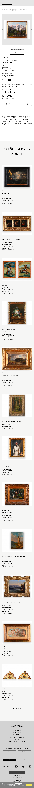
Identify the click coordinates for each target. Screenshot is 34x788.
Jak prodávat (17, 732)
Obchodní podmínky (17, 738)
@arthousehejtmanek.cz (17, 777)
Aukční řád (17, 734)
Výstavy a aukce (12, 9)
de (31, 3)
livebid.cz (14, 86)
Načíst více (17, 708)
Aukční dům (17, 725)
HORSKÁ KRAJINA (13, 10)
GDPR (17, 740)
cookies (3, 786)
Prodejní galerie (17, 727)
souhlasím (29, 785)
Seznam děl (4, 10)
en (30, 3)
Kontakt (17, 772)
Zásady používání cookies (17, 741)
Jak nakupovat (17, 730)
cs (28, 3)
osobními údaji (12, 785)
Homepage (4, 9)
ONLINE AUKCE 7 (21, 9)
